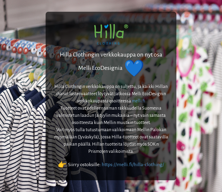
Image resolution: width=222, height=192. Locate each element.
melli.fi (138, 101)
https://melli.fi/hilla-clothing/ (133, 164)
